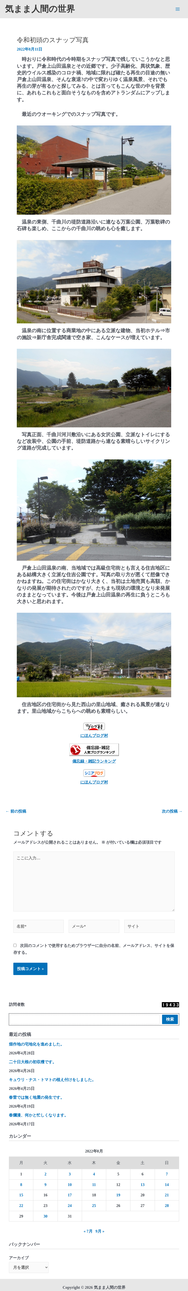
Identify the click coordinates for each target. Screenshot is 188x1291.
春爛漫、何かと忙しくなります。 (38, 1115)
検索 (170, 1019)
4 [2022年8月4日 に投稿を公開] (94, 1174)
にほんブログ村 (94, 730)
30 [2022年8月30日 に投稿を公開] (45, 1216)
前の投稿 (15, 811)
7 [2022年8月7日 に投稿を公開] (167, 1174)
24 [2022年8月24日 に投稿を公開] (70, 1206)
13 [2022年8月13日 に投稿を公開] (143, 1185)
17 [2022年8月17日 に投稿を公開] (70, 1195)
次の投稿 (172, 811)
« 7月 (88, 1231)
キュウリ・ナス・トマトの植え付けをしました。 (52, 1080)
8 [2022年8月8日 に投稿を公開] (21, 1185)
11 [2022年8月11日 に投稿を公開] (94, 1185)
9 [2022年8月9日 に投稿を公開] (45, 1185)
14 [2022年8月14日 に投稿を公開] (167, 1185)
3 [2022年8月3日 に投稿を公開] (70, 1174)
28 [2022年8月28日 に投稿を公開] (167, 1206)
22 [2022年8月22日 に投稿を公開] (21, 1206)
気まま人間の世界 (40, 9)
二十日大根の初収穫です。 (32, 1062)
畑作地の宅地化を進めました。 (36, 1044)
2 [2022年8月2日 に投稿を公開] (45, 1174)
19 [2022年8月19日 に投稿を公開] (118, 1195)
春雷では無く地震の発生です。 (36, 1097)
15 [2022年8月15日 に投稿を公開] (21, 1195)
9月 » (100, 1231)
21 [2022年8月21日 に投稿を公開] (167, 1195)
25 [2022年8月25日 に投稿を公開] (94, 1206)
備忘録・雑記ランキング (94, 761)
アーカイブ (19, 1258)
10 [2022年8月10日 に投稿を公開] (70, 1185)
